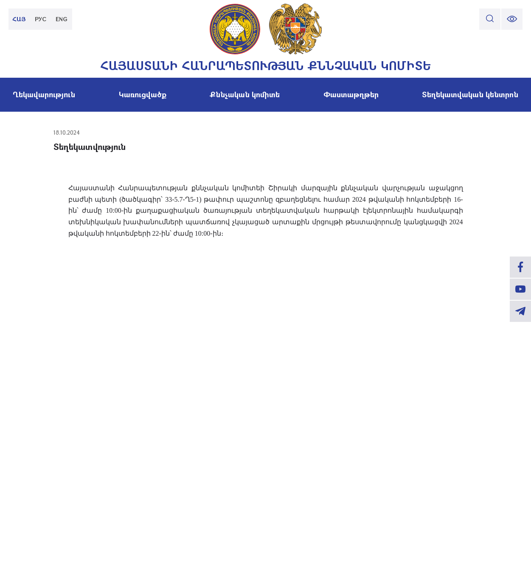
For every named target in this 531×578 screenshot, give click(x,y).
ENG (61, 19)
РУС (40, 19)
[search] (489, 19)
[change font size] (512, 19)
